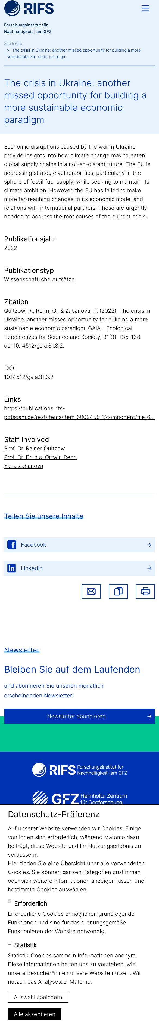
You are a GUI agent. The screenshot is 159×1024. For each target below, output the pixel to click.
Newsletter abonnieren (76, 716)
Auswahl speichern (38, 997)
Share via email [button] (91, 591)
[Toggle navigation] (145, 8)
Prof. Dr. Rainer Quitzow (34, 448)
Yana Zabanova (23, 466)
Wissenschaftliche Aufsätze (39, 279)
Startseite (13, 43)
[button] (118, 591)
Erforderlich (30, 903)
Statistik (25, 945)
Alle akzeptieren (34, 1014)
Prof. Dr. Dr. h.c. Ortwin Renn (40, 457)
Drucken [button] (145, 591)
